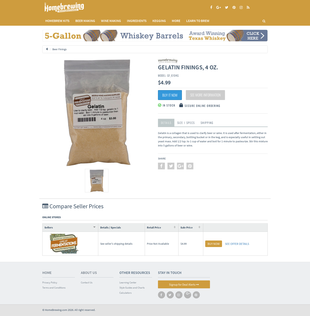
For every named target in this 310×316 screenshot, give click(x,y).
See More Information (205, 95)
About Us (89, 272)
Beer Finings (59, 49)
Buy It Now (170, 95)
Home (47, 272)
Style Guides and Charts (132, 287)
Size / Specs (186, 123)
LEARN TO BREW (197, 21)
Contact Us (86, 282)
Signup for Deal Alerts (184, 284)
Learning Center (127, 282)
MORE (176, 21)
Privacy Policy (49, 282)
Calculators (125, 292)
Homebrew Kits (57, 21)
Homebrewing (70, 7)
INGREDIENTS (136, 21)
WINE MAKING (111, 21)
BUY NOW (214, 244)
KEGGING (159, 21)
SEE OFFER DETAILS (237, 244)
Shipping (207, 123)
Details (166, 123)
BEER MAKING (85, 21)
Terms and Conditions (53, 287)
